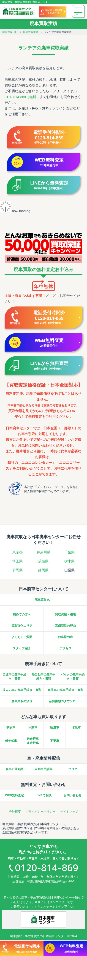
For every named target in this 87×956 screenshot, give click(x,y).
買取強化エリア (21, 625)
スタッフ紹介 (22, 648)
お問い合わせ (73, 795)
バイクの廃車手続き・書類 (72, 676)
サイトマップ (69, 811)
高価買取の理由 (65, 625)
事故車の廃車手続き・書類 (65, 690)
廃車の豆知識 (14, 769)
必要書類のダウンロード (65, 701)
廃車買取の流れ (21, 701)
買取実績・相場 (65, 614)
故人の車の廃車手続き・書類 (22, 690)
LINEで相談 (44, 795)
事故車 (10, 727)
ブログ (72, 769)
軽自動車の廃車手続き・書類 (43, 676)
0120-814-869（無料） (22, 97)
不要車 (54, 740)
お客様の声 (65, 637)
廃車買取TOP (9, 32)
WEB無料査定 (14, 795)
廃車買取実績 (30, 32)
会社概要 (15, 811)
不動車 (32, 727)
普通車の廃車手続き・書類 (14, 676)
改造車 (54, 727)
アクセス (65, 648)
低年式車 (11, 740)
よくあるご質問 (21, 637)
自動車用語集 (43, 769)
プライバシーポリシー (40, 811)
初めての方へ (22, 614)
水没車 (76, 727)
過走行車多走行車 (33, 741)
